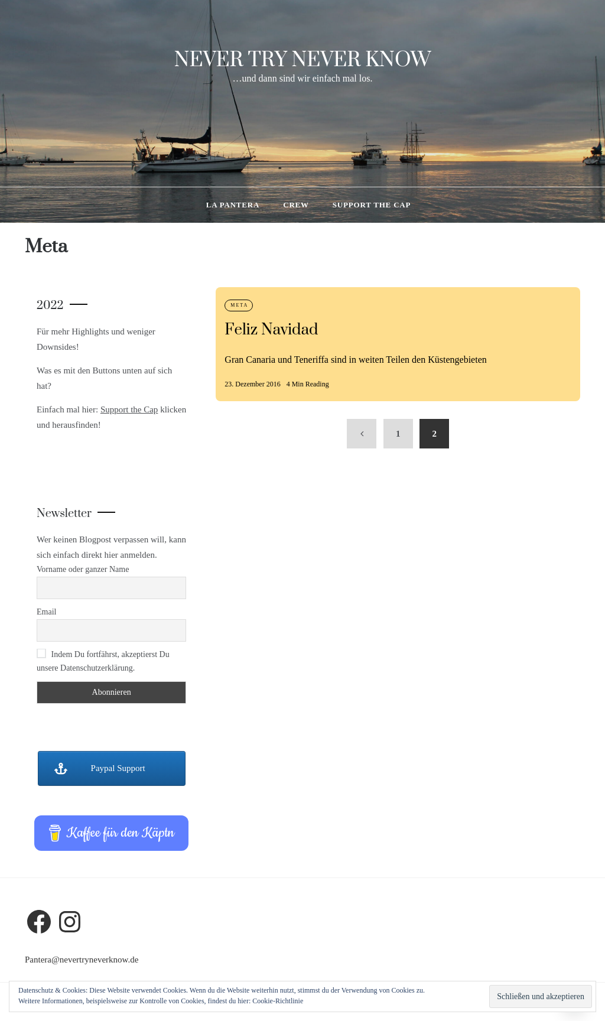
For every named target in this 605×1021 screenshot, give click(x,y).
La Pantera (232, 204)
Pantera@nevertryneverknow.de (81, 959)
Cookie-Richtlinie (277, 1001)
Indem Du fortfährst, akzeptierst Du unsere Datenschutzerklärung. (103, 660)
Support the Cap (372, 204)
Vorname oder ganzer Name (83, 569)
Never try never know (302, 60)
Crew (296, 204)
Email (46, 611)
